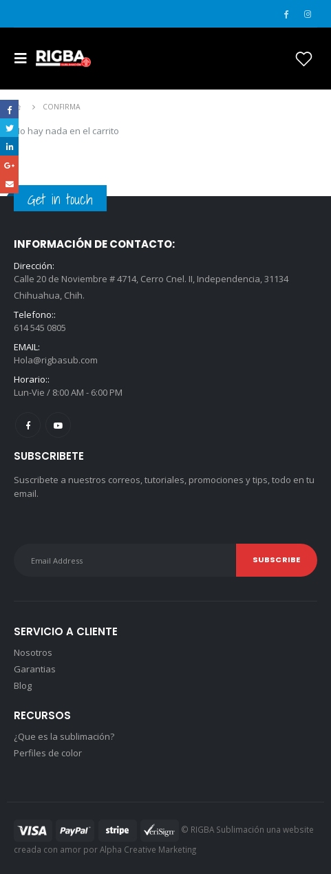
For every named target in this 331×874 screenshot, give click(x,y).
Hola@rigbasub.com (56, 360)
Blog (23, 685)
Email (9, 184)
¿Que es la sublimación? (64, 736)
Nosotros (33, 652)
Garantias (35, 669)
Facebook (28, 425)
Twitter (9, 127)
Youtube (58, 425)
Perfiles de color (48, 753)
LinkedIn (9, 146)
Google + (9, 165)
